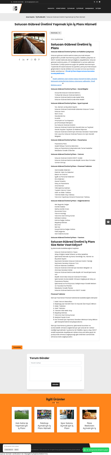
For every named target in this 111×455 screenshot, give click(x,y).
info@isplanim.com (31, 2)
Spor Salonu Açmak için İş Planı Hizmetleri (66, 426)
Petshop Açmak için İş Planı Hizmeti (44, 426)
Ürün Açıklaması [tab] (57, 39)
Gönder (55, 384)
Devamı (16, 449)
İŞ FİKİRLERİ (79, 8)
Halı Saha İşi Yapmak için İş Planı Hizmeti (21, 426)
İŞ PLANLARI (71, 8)
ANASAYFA (51, 8)
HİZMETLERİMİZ (61, 8)
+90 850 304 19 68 (17, 2)
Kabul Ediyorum (9, 449)
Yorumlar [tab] (17, 347)
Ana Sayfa (30, 17)
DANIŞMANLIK (89, 8)
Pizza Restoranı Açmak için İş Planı (89, 426)
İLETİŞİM (98, 8)
